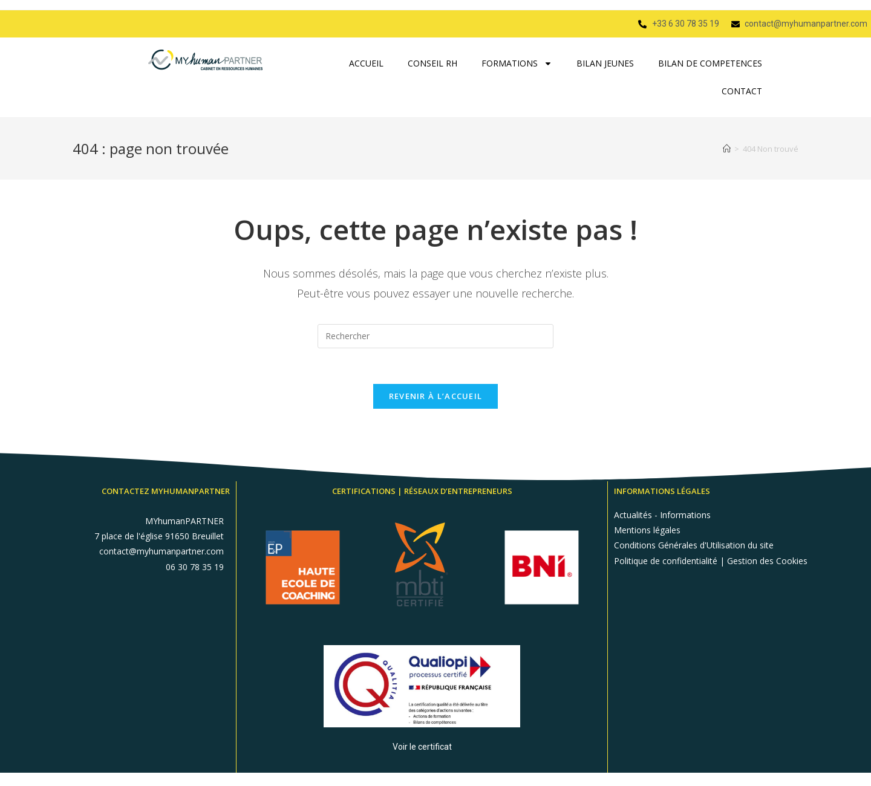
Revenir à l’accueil (436, 396)
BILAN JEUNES (605, 63)
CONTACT (742, 91)
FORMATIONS (516, 63)
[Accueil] (727, 148)
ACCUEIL (366, 63)
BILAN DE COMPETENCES (710, 63)
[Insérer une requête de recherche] (435, 336)
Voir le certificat (422, 747)
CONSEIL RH (432, 63)
